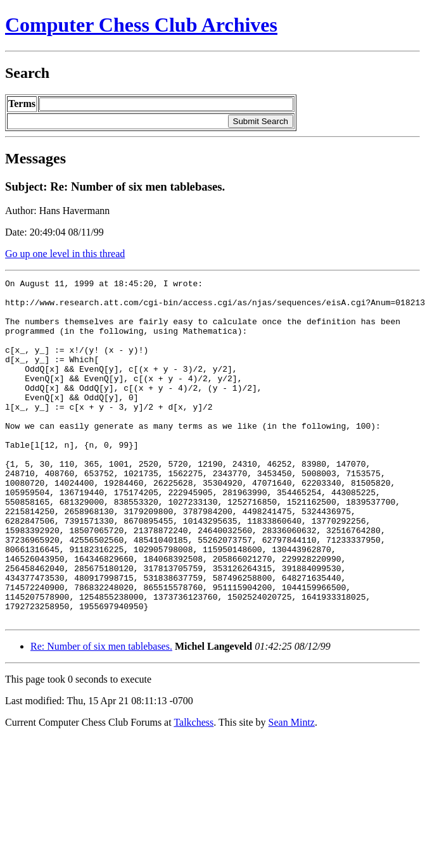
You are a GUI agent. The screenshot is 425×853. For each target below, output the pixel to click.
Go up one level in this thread (65, 253)
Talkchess (193, 790)
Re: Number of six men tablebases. (101, 714)
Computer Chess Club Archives (141, 24)
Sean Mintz (292, 790)
